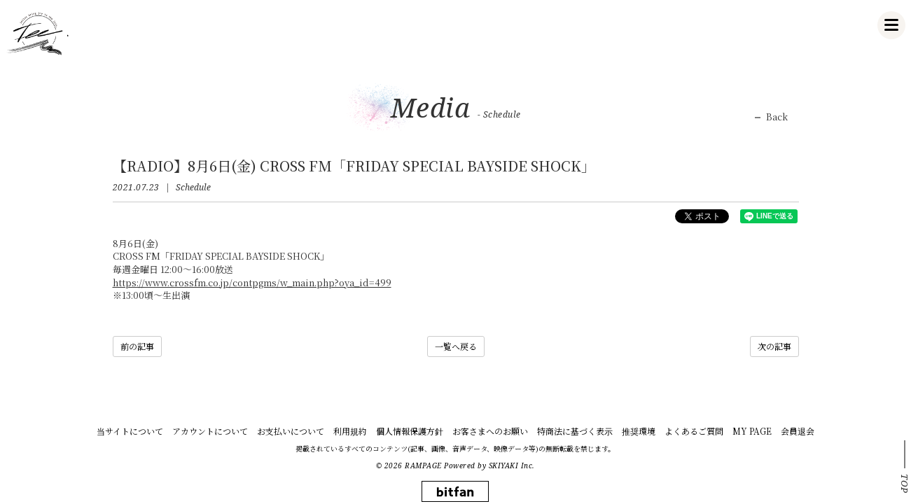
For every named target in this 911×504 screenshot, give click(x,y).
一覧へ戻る (456, 346)
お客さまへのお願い (490, 431)
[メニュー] (891, 25)
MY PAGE (752, 431)
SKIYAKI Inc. (512, 465)
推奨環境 (638, 431)
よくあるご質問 (694, 431)
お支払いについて (290, 431)
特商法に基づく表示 (575, 431)
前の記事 (137, 346)
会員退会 (797, 431)
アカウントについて (210, 431)
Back (777, 117)
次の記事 (774, 346)
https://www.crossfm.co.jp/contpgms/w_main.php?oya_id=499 (252, 282)
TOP (904, 483)
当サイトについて (130, 431)
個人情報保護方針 (409, 431)
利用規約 (350, 431)
